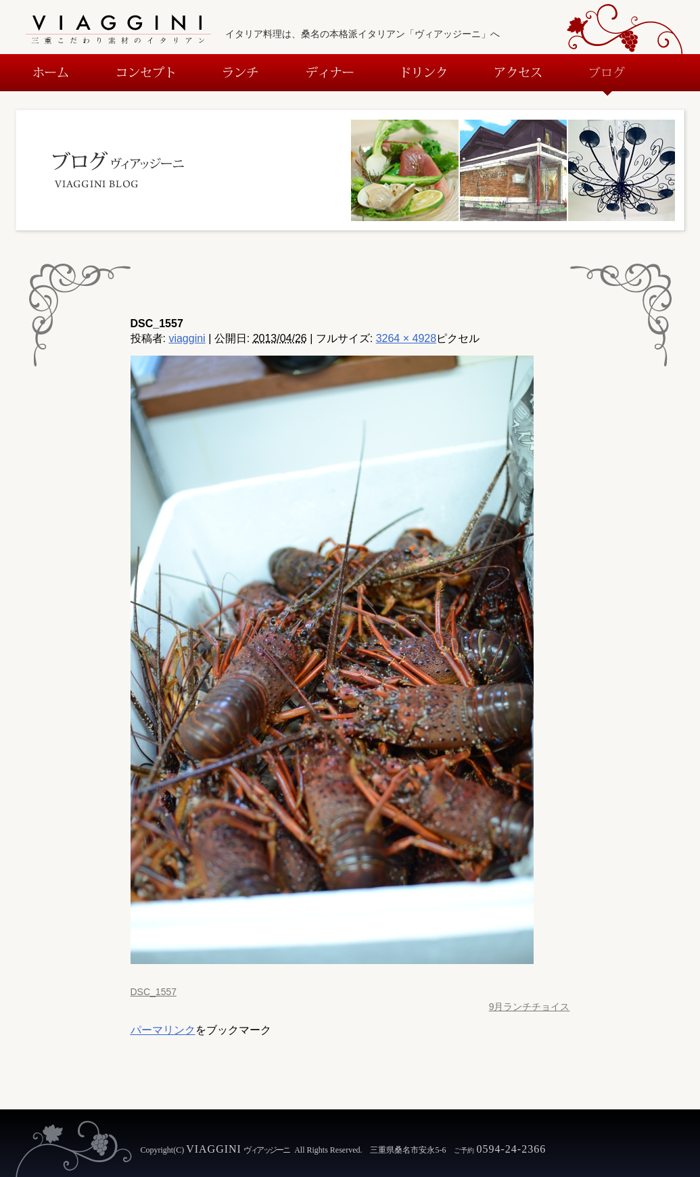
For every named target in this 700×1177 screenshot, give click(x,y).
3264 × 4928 (406, 338)
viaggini (186, 338)
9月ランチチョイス (529, 1006)
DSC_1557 (154, 991)
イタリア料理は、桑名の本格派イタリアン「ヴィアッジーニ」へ (362, 33)
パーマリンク (163, 1030)
